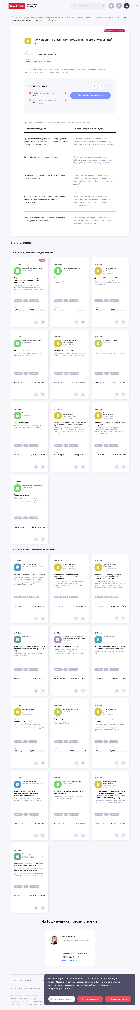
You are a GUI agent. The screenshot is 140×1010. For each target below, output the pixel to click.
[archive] (111, 6)
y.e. (132, 6)
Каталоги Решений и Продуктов (34, 6)
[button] (114, 30)
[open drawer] (4, 6)
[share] (94, 86)
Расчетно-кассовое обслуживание (65, 17)
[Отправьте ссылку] (101, 86)
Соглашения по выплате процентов (98, 17)
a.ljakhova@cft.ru (69, 960)
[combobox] (88, 6)
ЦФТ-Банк (18, 17)
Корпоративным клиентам (36, 17)
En (137, 6)
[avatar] (127, 6)
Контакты (28, 981)
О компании (16, 981)
